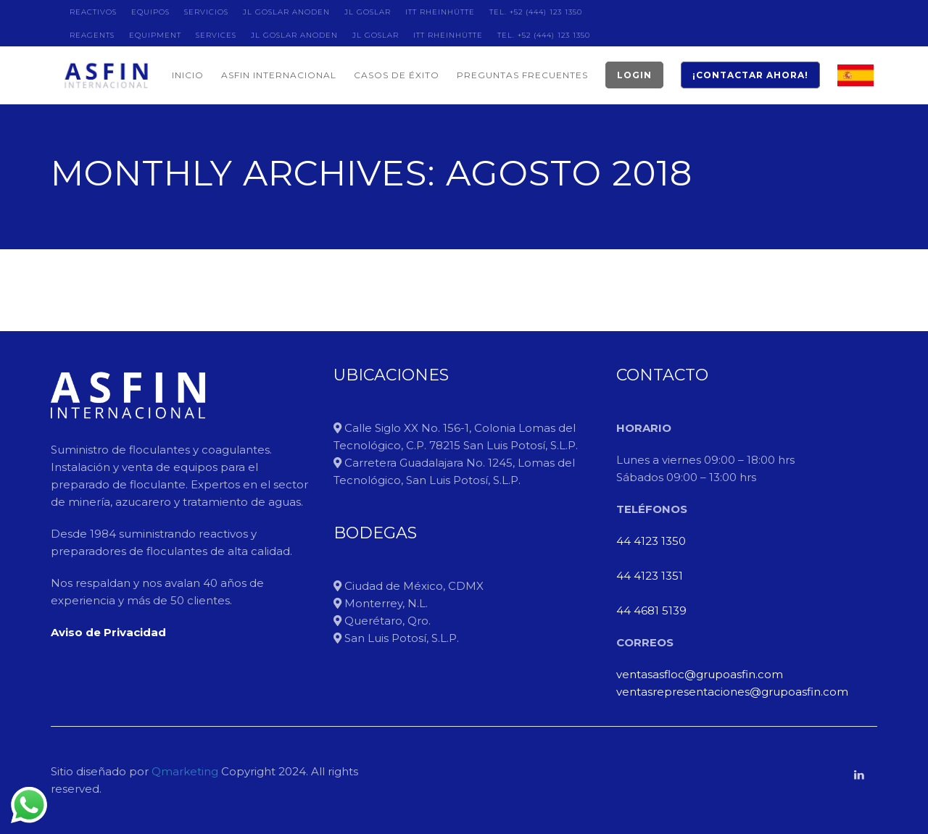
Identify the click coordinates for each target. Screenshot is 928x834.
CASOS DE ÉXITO (396, 75)
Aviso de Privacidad (108, 632)
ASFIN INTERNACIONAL (278, 75)
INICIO (188, 75)
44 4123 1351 (649, 576)
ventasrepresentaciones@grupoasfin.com (732, 692)
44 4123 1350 (651, 541)
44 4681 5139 (651, 610)
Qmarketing (183, 771)
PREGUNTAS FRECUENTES (522, 75)
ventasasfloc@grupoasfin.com (699, 674)
